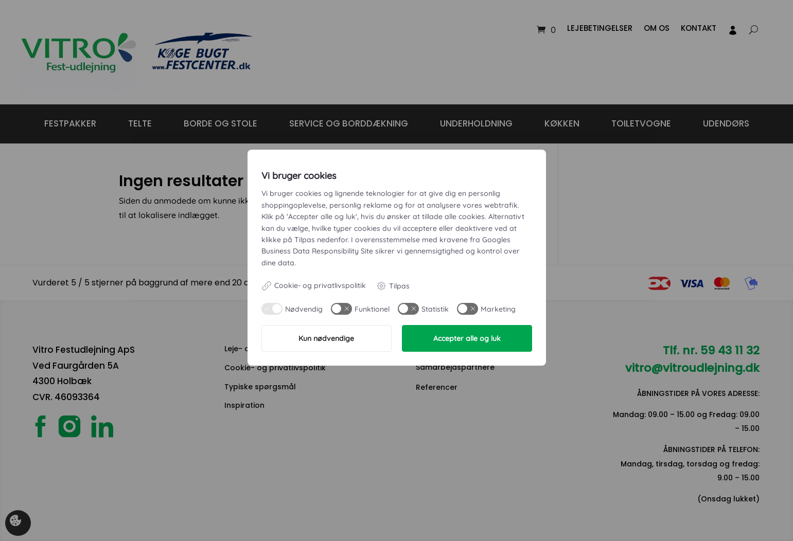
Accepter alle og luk (467, 338)
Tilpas (393, 286)
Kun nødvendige (326, 338)
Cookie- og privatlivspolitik (313, 286)
